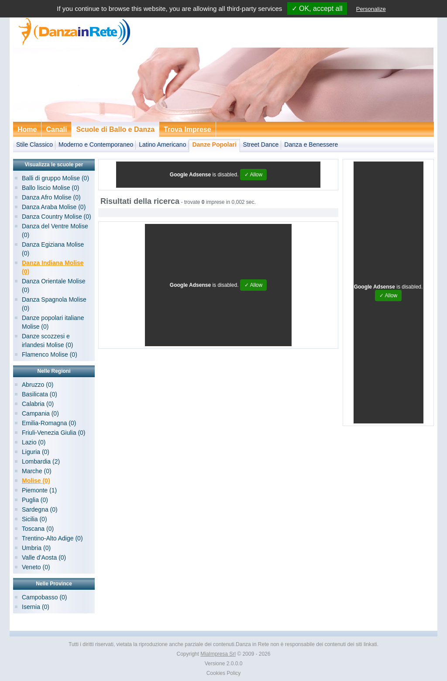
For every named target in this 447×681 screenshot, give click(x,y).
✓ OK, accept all (317, 8)
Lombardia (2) (41, 461)
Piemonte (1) (39, 490)
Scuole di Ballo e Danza (115, 129)
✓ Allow (253, 175)
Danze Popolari (214, 144)
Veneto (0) (36, 567)
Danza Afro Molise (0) (51, 197)
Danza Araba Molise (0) (54, 206)
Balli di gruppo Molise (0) (55, 178)
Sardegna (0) (40, 509)
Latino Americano (162, 144)
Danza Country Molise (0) (56, 216)
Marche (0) (37, 471)
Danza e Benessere (311, 144)
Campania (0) (40, 413)
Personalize (371, 9)
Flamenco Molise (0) (49, 354)
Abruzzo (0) (37, 384)
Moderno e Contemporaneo (95, 144)
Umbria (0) (36, 547)
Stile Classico (34, 144)
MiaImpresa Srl (218, 654)
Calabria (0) (38, 403)
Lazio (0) (33, 442)
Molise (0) (36, 480)
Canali (56, 129)
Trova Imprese (187, 129)
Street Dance (261, 144)
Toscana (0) (38, 528)
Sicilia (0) (34, 519)
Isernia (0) (35, 606)
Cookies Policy (223, 673)
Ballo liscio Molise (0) (50, 187)
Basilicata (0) (39, 394)
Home (27, 129)
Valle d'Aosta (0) (44, 557)
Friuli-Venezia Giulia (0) (54, 432)
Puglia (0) (35, 499)
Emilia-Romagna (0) (49, 423)
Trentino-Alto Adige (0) (52, 538)
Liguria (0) (35, 451)
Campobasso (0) (44, 597)
